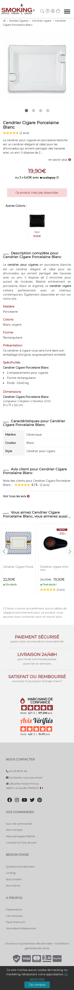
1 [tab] (26, 110)
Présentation (14, 909)
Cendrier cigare (42, 20)
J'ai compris (37, 984)
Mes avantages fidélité (20, 836)
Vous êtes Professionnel (21, 928)
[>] (70, 551)
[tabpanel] (37, 67)
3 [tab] (40, 110)
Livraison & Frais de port (21, 842)
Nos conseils (14, 879)
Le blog (11, 872)
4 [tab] (47, 110)
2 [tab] (33, 110)
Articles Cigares (19, 20)
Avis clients (13, 885)
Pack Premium (15, 922)
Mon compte (14, 829)
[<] (4, 551)
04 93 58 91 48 (16, 771)
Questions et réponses (20, 866)
